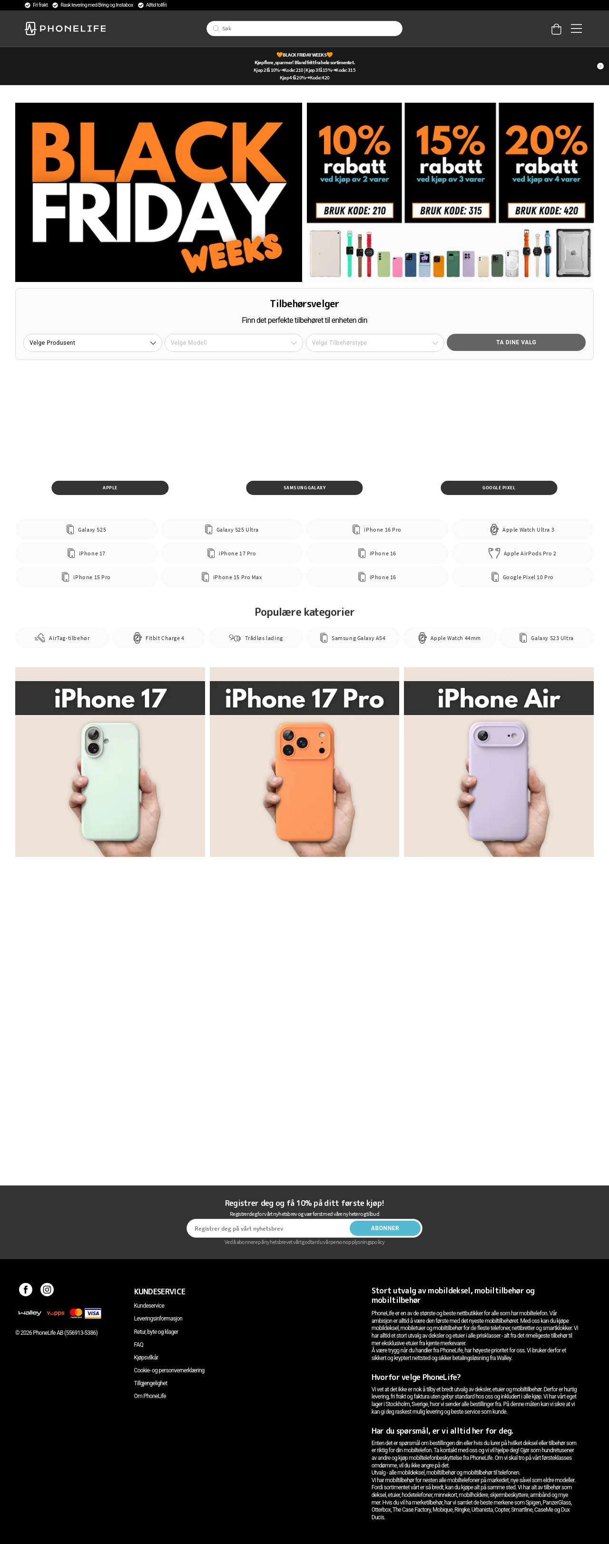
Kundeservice (149, 1305)
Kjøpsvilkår (146, 1357)
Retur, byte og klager (156, 1332)
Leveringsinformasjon (158, 1318)
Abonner (385, 1228)
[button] (93, 342)
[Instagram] (47, 1291)
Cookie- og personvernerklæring (169, 1370)
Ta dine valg (516, 342)
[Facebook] (26, 1291)
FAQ (139, 1344)
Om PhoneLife (150, 1396)
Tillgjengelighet (150, 1383)
